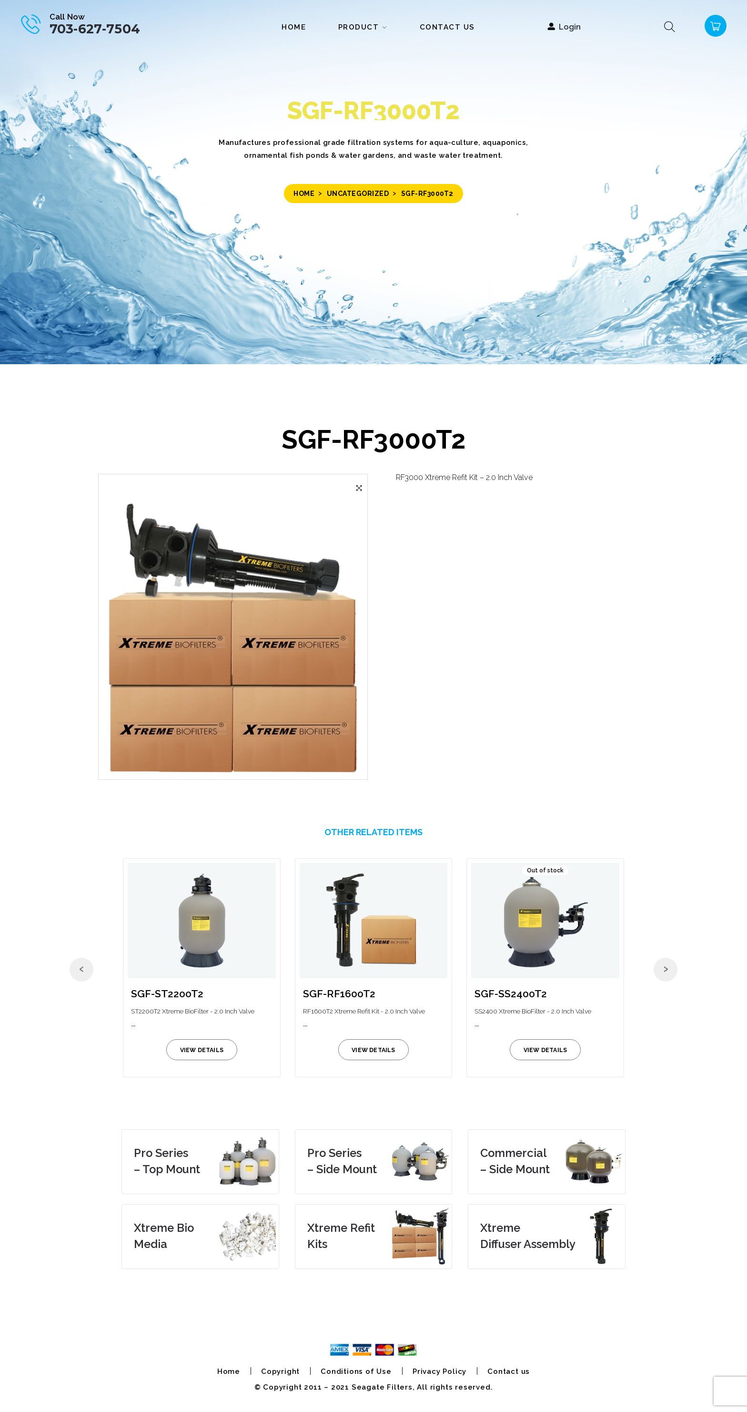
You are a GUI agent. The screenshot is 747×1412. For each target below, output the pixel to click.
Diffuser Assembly (527, 1235)
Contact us (508, 1371)
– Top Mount (167, 1161)
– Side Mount (342, 1161)
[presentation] (81, 970)
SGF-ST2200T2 (167, 994)
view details (201, 1050)
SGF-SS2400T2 (510, 994)
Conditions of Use (356, 1371)
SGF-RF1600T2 (339, 994)
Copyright (280, 1371)
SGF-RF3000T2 (373, 439)
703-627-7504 (95, 29)
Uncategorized (358, 193)
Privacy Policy (439, 1371)
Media (164, 1235)
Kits (341, 1235)
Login (570, 26)
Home (303, 193)
